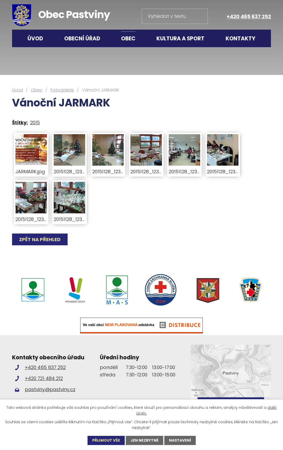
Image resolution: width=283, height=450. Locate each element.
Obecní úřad (82, 38)
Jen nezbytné (144, 440)
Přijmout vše (106, 440)
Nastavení (180, 440)
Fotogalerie (62, 90)
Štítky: (20, 122)
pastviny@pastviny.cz (50, 389)
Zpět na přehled (40, 239)
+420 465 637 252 (249, 16)
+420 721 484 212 (44, 378)
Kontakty (240, 38)
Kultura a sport (180, 38)
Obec (128, 38)
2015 (35, 122)
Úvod (35, 38)
